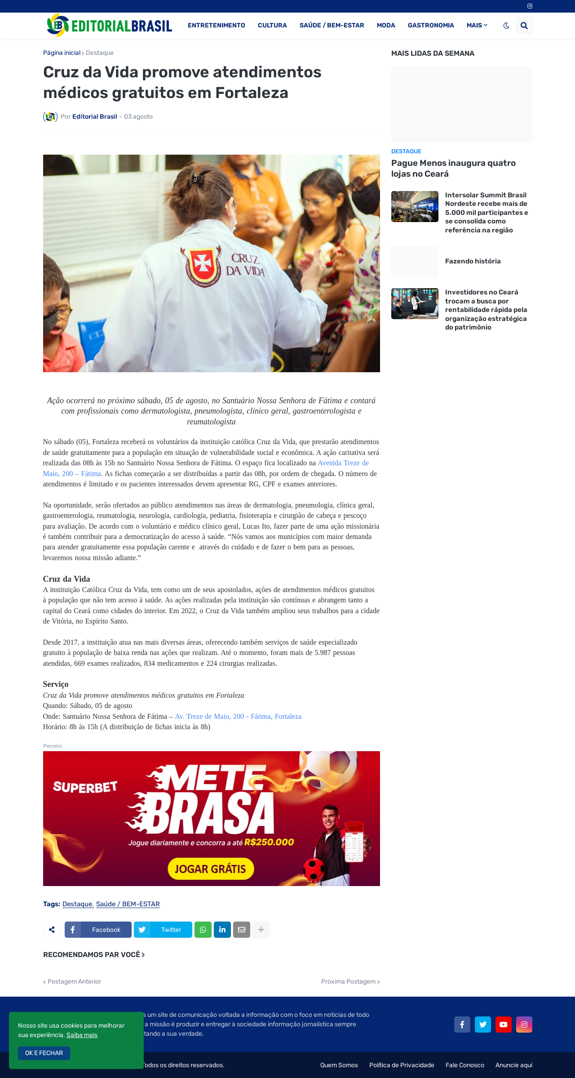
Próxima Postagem (348, 982)
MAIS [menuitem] (474, 25)
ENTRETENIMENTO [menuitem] (216, 25)
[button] (506, 26)
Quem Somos (339, 1065)
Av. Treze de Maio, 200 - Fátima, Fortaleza (238, 716)
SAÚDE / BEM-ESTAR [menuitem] (332, 25)
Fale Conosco (465, 1065)
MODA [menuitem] (386, 25)
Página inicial (61, 53)
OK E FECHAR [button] (44, 1053)
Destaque (100, 53)
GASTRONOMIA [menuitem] (431, 25)
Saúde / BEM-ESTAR (128, 904)
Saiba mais (81, 1035)
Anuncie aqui (513, 1065)
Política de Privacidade (401, 1065)
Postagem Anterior (74, 982)
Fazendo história (473, 261)
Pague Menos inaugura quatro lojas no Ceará (453, 168)
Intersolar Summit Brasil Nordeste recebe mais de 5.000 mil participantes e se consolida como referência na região (486, 212)
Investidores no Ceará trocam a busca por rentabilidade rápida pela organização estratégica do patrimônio (486, 309)
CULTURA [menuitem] (272, 25)
